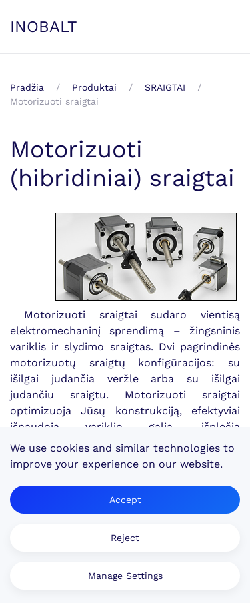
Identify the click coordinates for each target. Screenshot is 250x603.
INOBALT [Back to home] (43, 26)
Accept (125, 499)
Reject (125, 537)
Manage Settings (125, 575)
